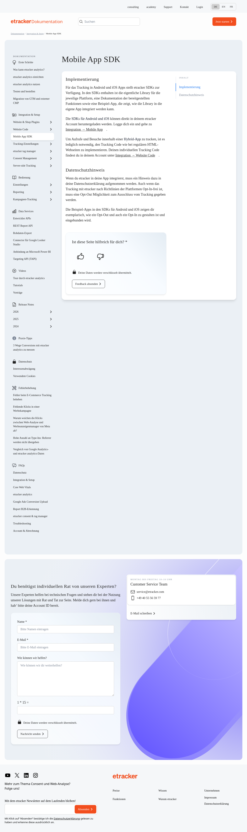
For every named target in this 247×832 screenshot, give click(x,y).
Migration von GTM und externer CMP (31, 100)
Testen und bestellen (24, 91)
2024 (32, 326)
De (215, 6)
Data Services (26, 211)
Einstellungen (32, 184)
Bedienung (24, 177)
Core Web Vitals (22, 487)
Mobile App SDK (22, 136)
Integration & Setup (35, 33)
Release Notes (26, 304)
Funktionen (119, 799)
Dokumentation (17, 33)
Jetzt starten (222, 21)
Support (168, 7)
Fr (231, 6)
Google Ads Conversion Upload (30, 501)
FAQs (22, 465)
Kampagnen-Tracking (32, 199)
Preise (116, 790)
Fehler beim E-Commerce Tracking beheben (32, 397)
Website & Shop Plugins (32, 122)
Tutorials (18, 285)
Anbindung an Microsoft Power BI (32, 251)
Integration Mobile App (84, 129)
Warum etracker (167, 799)
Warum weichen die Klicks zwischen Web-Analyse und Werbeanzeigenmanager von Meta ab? (31, 424)
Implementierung (189, 87)
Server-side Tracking (32, 165)
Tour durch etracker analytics (29, 278)
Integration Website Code (135, 155)
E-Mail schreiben (141, 613)
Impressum (210, 797)
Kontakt (184, 7)
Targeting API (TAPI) (24, 258)
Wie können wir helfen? (32, 658)
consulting (133, 7)
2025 (32, 319)
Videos (22, 270)
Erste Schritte (26, 62)
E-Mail (22, 639)
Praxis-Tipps (25, 338)
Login (199, 7)
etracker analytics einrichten (28, 77)
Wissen (162, 790)
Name (22, 621)
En (223, 6)
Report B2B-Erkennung (26, 509)
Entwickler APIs (22, 218)
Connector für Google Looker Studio (29, 242)
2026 (32, 311)
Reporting (32, 192)
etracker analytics (22, 494)
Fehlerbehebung (27, 388)
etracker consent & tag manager (30, 516)
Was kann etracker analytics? (29, 69)
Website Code (32, 129)
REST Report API (23, 225)
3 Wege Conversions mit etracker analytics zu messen (31, 347)
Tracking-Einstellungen (32, 144)
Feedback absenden (86, 283)
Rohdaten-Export (22, 233)
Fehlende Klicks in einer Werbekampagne (26, 408)
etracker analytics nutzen (26, 84)
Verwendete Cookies (24, 376)
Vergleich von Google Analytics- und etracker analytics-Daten (31, 451)
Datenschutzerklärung (67, 818)
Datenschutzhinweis (191, 95)
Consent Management (32, 158)
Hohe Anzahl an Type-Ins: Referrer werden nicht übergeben (32, 440)
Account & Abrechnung (26, 530)
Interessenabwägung (24, 368)
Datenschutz (25, 361)
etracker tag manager (32, 151)
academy (151, 7)
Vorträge (17, 292)
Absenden (83, 809)
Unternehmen (212, 790)
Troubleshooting (22, 523)
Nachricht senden (30, 733)
